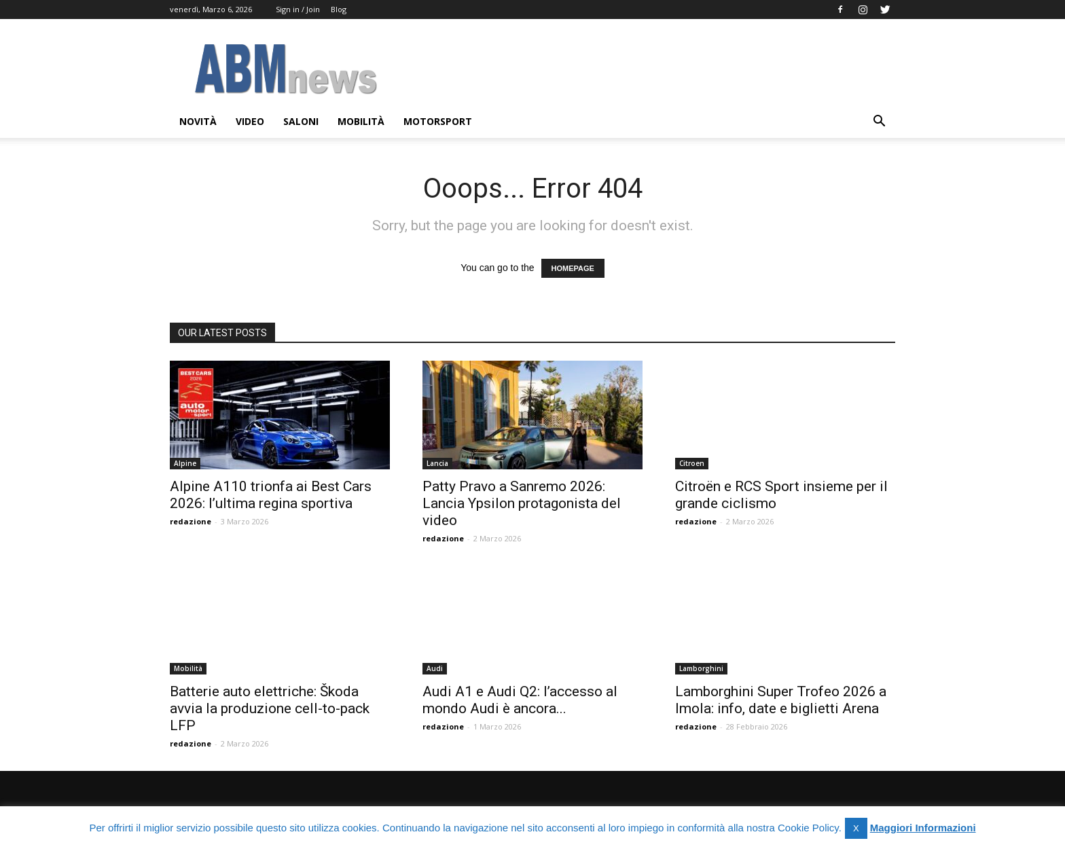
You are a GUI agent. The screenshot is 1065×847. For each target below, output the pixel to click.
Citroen (691, 463)
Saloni (301, 121)
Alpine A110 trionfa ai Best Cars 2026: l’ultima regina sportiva (271, 494)
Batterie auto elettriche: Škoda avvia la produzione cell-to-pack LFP (269, 708)
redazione (190, 521)
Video (250, 121)
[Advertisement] (648, 68)
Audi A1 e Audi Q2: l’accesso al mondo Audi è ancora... (519, 700)
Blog (338, 9)
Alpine (185, 463)
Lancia (437, 463)
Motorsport (437, 121)
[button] (879, 122)
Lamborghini (701, 668)
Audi (435, 668)
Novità (198, 121)
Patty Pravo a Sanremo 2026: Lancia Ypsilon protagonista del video (521, 503)
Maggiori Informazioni (923, 827)
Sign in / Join (298, 9)
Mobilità (361, 121)
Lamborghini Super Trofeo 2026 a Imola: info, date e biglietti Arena (780, 700)
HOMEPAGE (573, 268)
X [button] (856, 828)
